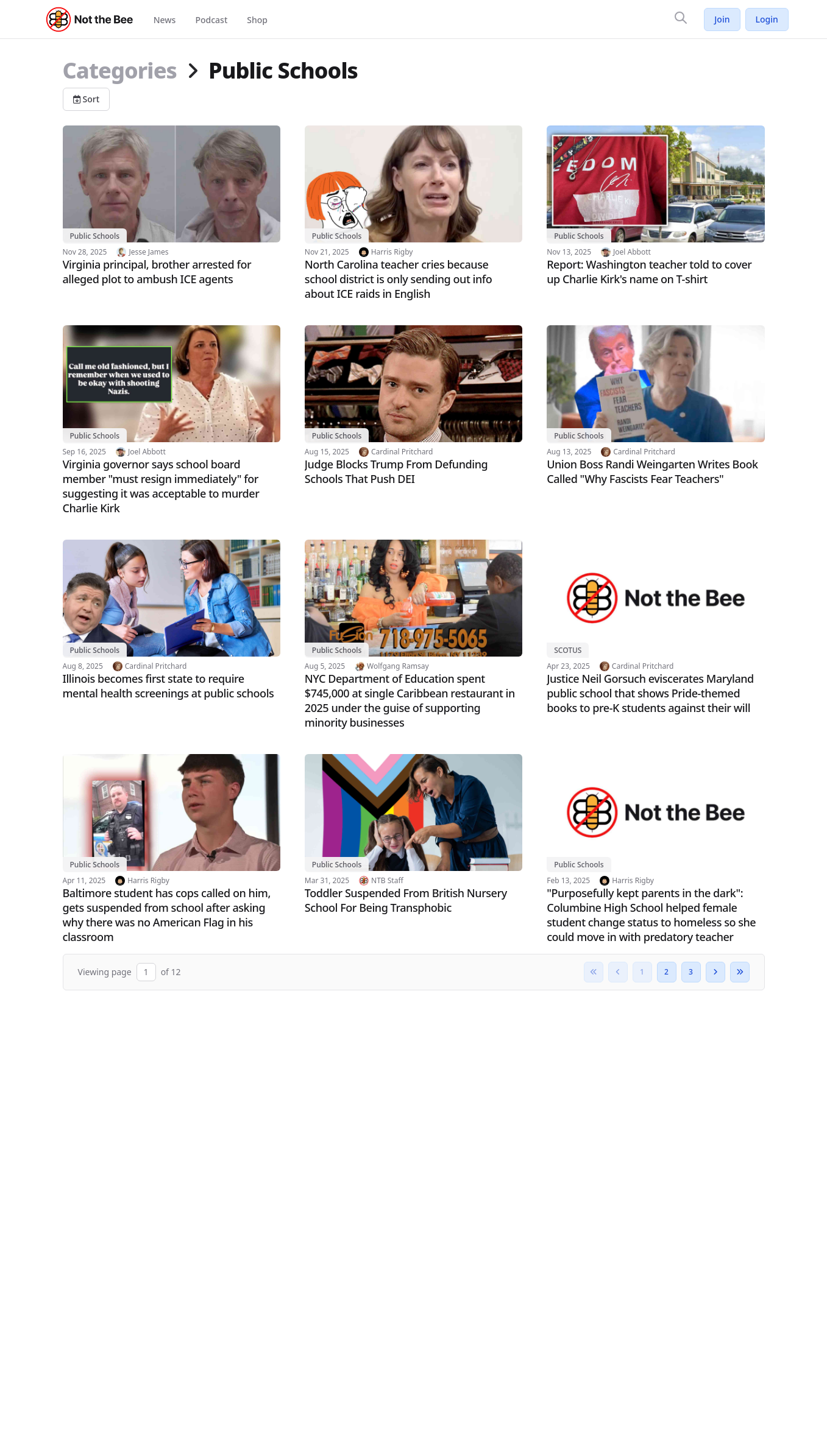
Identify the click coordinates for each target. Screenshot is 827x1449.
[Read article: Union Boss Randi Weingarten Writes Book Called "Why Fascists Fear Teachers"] (655, 405)
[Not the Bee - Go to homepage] (90, 19)
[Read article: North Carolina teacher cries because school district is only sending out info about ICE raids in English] (413, 213)
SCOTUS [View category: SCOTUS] (567, 650)
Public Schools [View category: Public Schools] (95, 236)
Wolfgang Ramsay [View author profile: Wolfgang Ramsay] (397, 666)
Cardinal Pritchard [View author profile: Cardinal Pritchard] (402, 452)
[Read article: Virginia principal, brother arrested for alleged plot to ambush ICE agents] (171, 205)
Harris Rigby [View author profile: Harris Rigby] (392, 252)
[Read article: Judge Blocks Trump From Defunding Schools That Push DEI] (413, 405)
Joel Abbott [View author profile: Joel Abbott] (632, 252)
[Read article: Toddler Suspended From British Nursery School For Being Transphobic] (413, 834)
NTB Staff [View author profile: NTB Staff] (387, 881)
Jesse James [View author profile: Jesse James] (148, 252)
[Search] (681, 18)
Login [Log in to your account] (767, 19)
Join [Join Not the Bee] (721, 19)
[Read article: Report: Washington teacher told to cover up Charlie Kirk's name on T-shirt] (655, 205)
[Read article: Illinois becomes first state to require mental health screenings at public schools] (171, 620)
